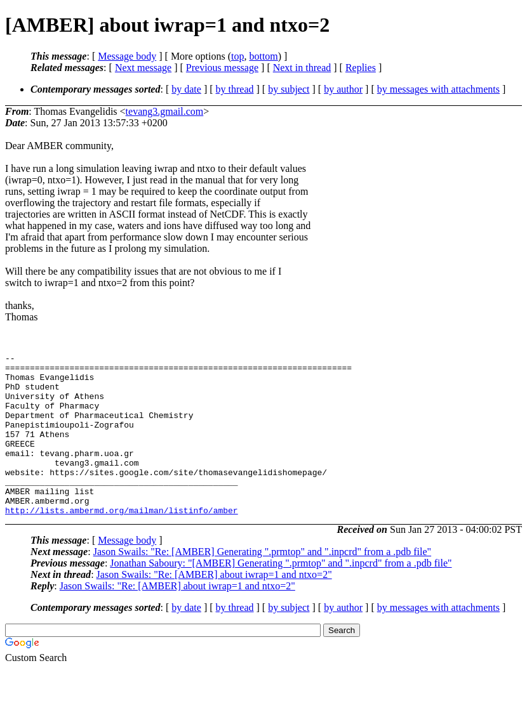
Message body (127, 56)
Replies (360, 67)
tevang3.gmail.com (165, 111)
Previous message (222, 67)
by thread (235, 89)
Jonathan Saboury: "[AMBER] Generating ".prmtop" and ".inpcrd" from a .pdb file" (280, 595)
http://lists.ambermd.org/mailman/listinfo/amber (121, 542)
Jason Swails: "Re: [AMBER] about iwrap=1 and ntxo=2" (214, 606)
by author (343, 89)
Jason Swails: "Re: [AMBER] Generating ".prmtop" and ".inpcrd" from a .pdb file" (262, 584)
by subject (288, 89)
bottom (263, 56)
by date (186, 89)
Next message (143, 67)
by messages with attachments (438, 89)
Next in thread (302, 67)
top (237, 56)
